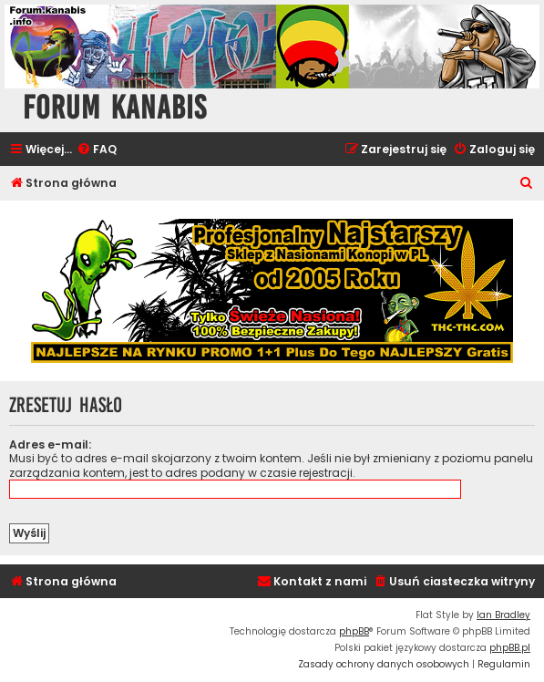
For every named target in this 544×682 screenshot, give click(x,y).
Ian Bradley (503, 615)
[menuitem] (97, 150)
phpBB (354, 631)
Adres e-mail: (50, 444)
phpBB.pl (509, 648)
